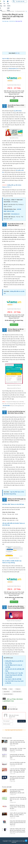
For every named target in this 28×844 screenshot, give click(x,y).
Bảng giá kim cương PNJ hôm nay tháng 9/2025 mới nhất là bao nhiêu (17, 778)
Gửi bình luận (21, 721)
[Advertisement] (14, 37)
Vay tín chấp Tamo (17, 691)
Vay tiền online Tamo (8, 694)
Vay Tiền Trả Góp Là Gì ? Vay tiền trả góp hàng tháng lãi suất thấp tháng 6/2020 (14, 675)
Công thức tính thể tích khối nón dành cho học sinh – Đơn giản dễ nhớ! (18, 799)
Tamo (11, 689)
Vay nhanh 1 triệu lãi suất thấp (13, 679)
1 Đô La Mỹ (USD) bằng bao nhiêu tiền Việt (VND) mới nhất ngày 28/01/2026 (17, 742)
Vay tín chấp (5, 58)
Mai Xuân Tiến (19, 21)
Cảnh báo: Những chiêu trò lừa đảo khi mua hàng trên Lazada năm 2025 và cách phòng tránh (17, 830)
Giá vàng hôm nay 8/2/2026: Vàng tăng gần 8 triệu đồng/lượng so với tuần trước (17, 791)
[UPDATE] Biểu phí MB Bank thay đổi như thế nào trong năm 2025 (18, 756)
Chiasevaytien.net (13, 68)
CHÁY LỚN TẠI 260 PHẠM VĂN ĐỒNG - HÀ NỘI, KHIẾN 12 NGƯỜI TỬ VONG (18, 814)
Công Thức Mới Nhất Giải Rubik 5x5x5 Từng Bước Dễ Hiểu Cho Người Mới (18, 822)
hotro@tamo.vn (15, 214)
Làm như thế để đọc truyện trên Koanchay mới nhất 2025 (18, 763)
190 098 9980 (6, 405)
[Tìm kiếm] (14, 1)
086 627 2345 (10, 211)
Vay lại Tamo (6, 691)
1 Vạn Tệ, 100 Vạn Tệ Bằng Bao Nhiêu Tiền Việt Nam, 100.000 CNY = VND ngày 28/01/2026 (18, 770)
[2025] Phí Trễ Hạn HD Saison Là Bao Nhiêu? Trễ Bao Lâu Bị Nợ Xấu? (17, 807)
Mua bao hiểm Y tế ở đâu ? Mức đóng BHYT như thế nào (18, 749)
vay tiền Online (18, 110)
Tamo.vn (18, 689)
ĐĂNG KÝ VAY (14, 100)
